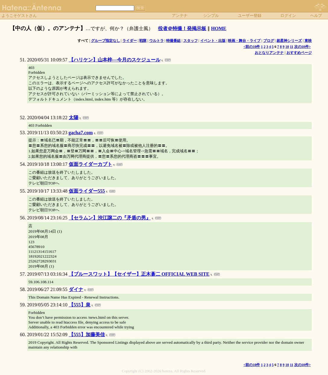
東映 (308, 41)
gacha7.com (80, 132)
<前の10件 (252, 47)
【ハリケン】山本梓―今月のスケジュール (114, 59)
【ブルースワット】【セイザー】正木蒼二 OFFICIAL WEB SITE (139, 274)
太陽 (73, 117)
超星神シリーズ (289, 41)
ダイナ (76, 289)
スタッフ (190, 41)
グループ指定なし (105, 41)
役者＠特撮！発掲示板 (182, 28)
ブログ (268, 41)
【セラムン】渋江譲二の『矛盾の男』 (110, 217)
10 (287, 47)
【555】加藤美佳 (87, 334)
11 (291, 47)
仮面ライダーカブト (90, 164)
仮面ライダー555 (87, 191)
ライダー (129, 41)
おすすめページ (299, 53)
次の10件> (302, 47)
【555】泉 (79, 304)
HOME (218, 28)
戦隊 (143, 41)
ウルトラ (156, 41)
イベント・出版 (213, 41)
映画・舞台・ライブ (244, 41)
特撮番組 (173, 41)
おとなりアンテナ (269, 53)
